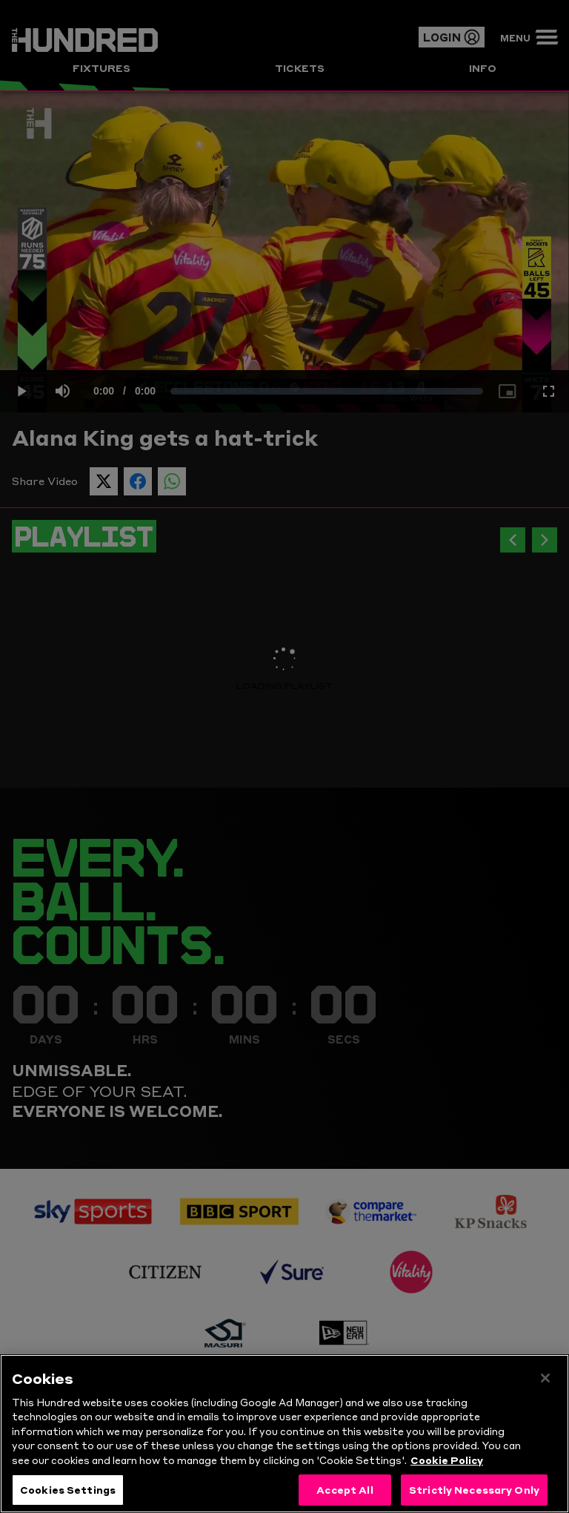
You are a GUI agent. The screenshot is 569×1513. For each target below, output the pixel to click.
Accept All (344, 1491)
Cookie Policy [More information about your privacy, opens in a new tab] (446, 1461)
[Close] (545, 1380)
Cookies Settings (68, 1491)
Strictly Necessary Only (474, 1491)
